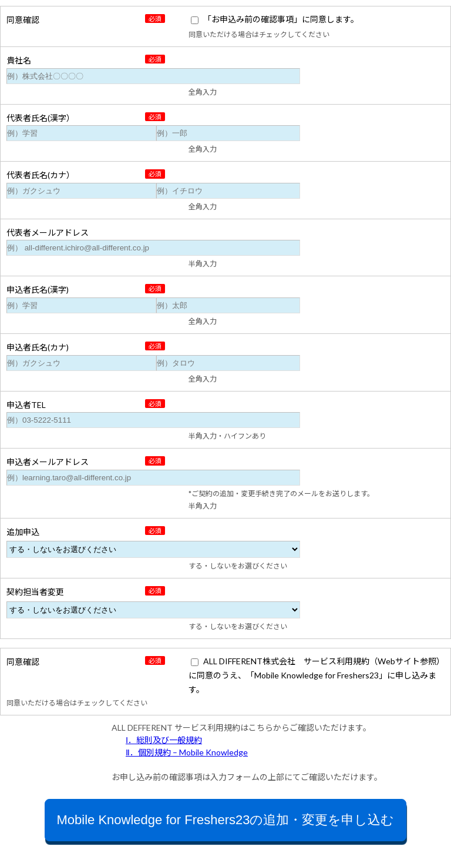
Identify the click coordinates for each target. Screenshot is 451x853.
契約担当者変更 (35, 592)
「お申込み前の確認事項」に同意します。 (281, 19)
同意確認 (22, 20)
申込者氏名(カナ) (37, 347)
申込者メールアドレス (47, 462)
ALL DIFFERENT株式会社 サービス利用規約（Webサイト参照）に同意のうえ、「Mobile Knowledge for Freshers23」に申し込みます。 (317, 675)
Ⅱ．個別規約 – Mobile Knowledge (187, 752)
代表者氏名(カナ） (40, 175)
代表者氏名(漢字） (40, 118)
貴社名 (18, 60)
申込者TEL (26, 405)
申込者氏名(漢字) (37, 290)
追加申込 (22, 532)
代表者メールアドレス (47, 232)
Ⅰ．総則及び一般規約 (164, 740)
